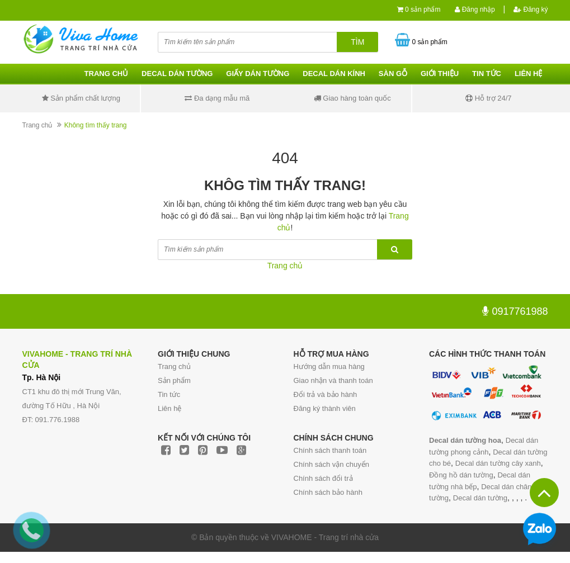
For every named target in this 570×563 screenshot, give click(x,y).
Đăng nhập (474, 9)
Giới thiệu (440, 73)
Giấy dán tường (257, 73)
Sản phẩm (174, 380)
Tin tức (169, 394)
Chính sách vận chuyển (331, 464)
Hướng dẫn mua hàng (329, 366)
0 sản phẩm (422, 9)
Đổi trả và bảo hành (325, 394)
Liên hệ (529, 73)
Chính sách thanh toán (330, 450)
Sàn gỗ (393, 73)
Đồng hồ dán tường (461, 475)
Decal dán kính (334, 73)
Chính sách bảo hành (328, 492)
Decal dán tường (177, 73)
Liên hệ (169, 408)
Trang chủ (174, 366)
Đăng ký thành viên (325, 408)
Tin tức (486, 73)
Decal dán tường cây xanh (498, 463)
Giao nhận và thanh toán (333, 380)
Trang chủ (106, 73)
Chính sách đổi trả (323, 478)
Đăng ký (531, 9)
